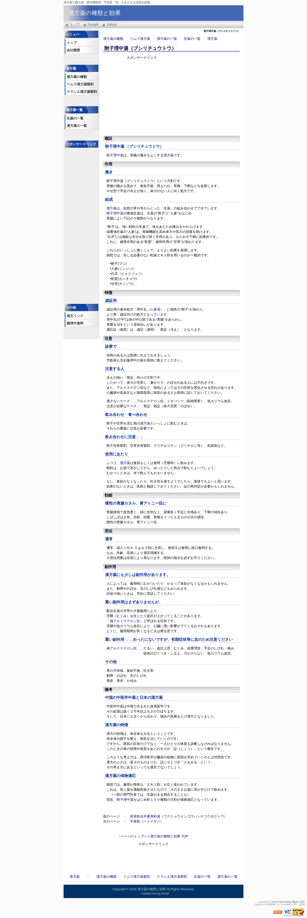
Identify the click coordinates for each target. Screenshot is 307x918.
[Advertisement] (168, 97)
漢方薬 (212, 39)
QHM (302, 904)
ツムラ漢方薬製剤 (80, 84)
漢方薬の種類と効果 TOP (169, 836)
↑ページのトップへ (133, 836)
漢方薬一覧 (74, 110)
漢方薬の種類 (113, 39)
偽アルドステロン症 (125, 621)
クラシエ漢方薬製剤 (82, 92)
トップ (75, 24)
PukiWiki (270, 904)
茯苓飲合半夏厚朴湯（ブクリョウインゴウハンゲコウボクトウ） (178, 816)
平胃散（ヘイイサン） (147, 821)
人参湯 (155, 309)
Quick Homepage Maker (285, 901)
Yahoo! (111, 24)
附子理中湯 (114, 146)
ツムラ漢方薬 (140, 39)
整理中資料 (75, 323)
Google (93, 24)
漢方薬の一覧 (167, 39)
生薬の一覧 (192, 39)
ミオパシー (175, 401)
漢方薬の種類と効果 (94, 13)
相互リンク (75, 316)
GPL (295, 904)
